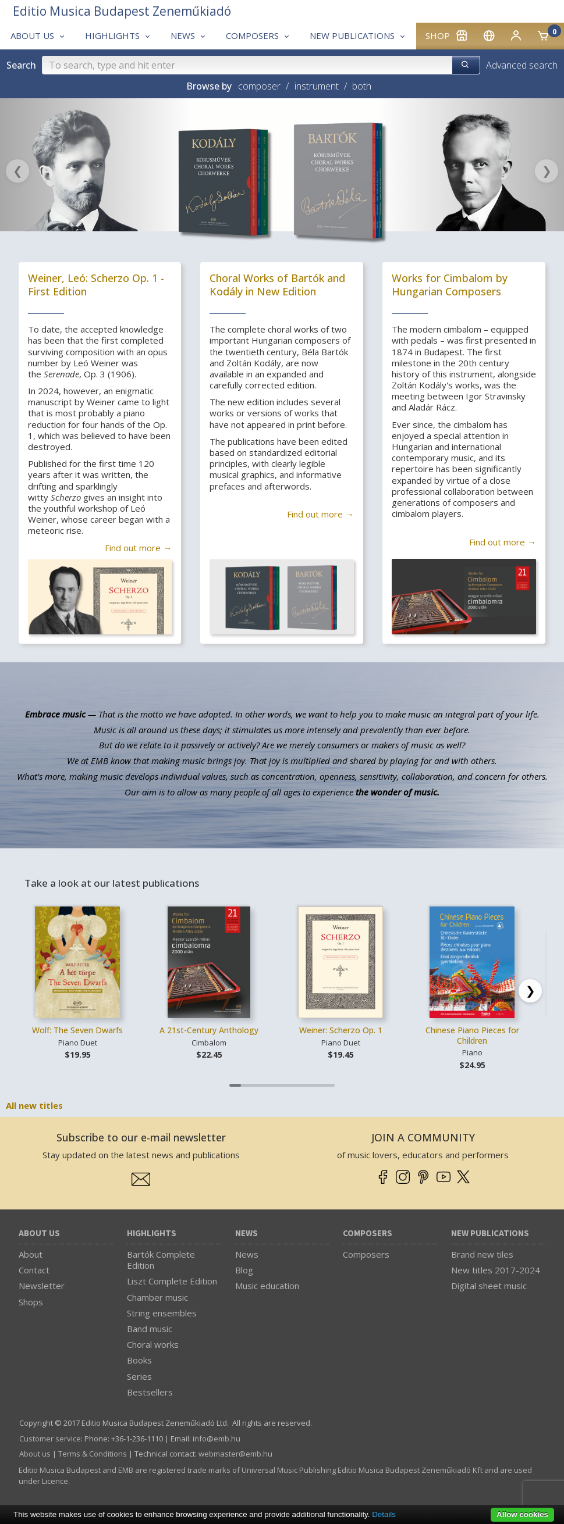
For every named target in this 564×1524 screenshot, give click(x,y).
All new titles (34, 1105)
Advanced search (522, 65)
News (246, 1233)
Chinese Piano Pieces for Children (472, 1035)
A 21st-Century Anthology (208, 1030)
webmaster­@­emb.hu (235, 1453)
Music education (267, 1285)
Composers (367, 1233)
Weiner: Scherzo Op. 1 (340, 1030)
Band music (149, 1328)
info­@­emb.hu (216, 1438)
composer (259, 86)
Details (384, 1514)
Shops (31, 1302)
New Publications (490, 1233)
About (30, 1254)
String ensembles (162, 1313)
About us (39, 1233)
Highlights (151, 1233)
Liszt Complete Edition (172, 1281)
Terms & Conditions (92, 1453)
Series (139, 1376)
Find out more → (138, 548)
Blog (244, 1270)
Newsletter (42, 1285)
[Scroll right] (530, 990)
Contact (34, 1270)
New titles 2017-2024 (495, 1270)
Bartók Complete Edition (161, 1259)
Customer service (50, 1438)
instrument (317, 86)
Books (139, 1360)
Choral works (153, 1344)
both (361, 86)
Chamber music (157, 1297)
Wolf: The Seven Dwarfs (77, 1030)
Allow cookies (522, 1514)
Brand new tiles (482, 1254)
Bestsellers (150, 1392)
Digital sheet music (489, 1285)
